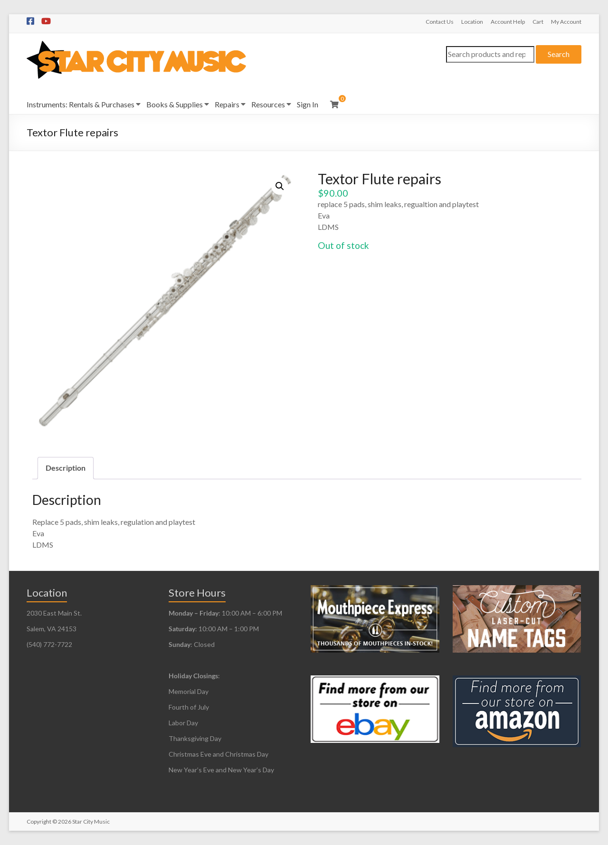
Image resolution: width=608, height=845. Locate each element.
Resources (268, 104)
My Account (566, 21)
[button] (279, 186)
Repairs (227, 104)
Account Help (508, 21)
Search (559, 53)
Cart (537, 21)
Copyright (39, 821)
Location (472, 21)
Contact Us (440, 21)
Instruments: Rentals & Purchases (80, 104)
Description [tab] (66, 467)
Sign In (307, 104)
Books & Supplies (174, 104)
